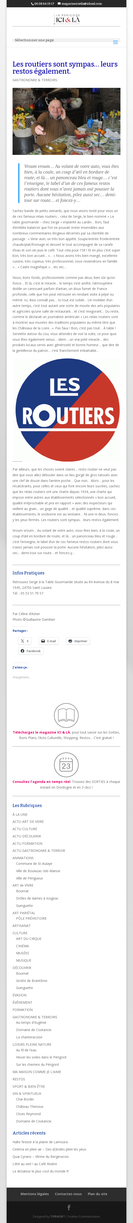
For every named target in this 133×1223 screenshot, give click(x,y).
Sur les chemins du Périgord (37, 1064)
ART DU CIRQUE (28, 938)
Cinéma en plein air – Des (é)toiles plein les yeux (49, 1149)
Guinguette (24, 905)
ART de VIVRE (23, 885)
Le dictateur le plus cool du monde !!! (41, 1171)
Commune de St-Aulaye (34, 863)
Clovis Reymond (28, 1114)
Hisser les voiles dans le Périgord (41, 1057)
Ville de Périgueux (29, 878)
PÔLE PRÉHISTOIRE (31, 918)
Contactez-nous (68, 1194)
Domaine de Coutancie (33, 1030)
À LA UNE (20, 814)
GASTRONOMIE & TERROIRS (35, 80)
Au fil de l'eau (26, 1050)
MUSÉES (22, 953)
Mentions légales (35, 1194)
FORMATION (23, 1009)
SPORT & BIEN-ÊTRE (29, 1086)
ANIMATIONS (23, 858)
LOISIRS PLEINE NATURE (32, 1044)
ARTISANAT (22, 925)
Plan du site (97, 1194)
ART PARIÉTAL (24, 913)
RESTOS (19, 1079)
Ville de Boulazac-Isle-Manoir (38, 871)
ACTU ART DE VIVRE (28, 821)
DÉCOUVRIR (22, 967)
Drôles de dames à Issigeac (37, 898)
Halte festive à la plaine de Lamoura (40, 1142)
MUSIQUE (23, 960)
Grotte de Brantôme (31, 980)
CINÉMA (22, 946)
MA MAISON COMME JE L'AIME (37, 1072)
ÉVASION (20, 995)
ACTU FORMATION (27, 843)
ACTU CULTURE (25, 829)
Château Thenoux (29, 1106)
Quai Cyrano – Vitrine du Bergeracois (41, 1156)
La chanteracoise (29, 1037)
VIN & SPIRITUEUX (27, 1093)
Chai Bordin (25, 1099)
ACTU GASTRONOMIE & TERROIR (39, 850)
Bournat (22, 891)
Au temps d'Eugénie (31, 1022)
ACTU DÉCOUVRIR (27, 836)
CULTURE (20, 933)
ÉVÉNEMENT (22, 1002)
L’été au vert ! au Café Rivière (35, 1164)
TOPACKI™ (57, 1217)
